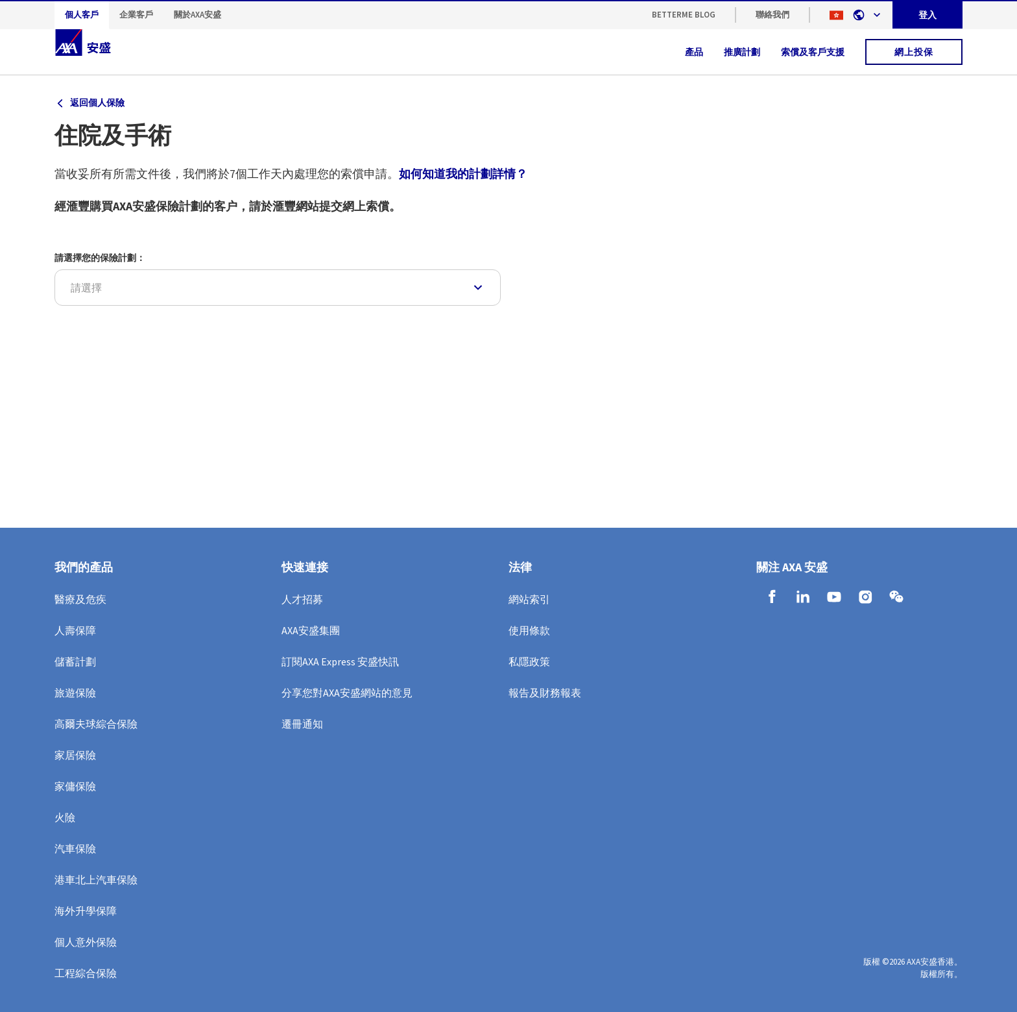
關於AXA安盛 (197, 14)
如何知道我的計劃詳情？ (463, 173)
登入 (927, 15)
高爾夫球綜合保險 (96, 723)
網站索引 (529, 599)
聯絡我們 (772, 14)
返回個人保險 (97, 102)
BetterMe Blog (683, 14)
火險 (64, 817)
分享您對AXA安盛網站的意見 (347, 692)
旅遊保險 (75, 692)
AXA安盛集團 (310, 630)
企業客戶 (136, 14)
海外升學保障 (85, 910)
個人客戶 (82, 14)
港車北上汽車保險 (96, 879)
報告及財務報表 (544, 692)
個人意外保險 (85, 941)
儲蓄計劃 (75, 661)
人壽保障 (75, 630)
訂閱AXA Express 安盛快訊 (340, 661)
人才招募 (302, 599)
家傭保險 (75, 786)
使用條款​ (529, 630)
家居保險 (75, 754)
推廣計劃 (742, 52)
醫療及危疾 (80, 599)
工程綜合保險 (85, 973)
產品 (694, 52)
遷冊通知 (302, 723)
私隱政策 (529, 661)
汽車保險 (75, 848)
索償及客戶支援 (812, 52)
